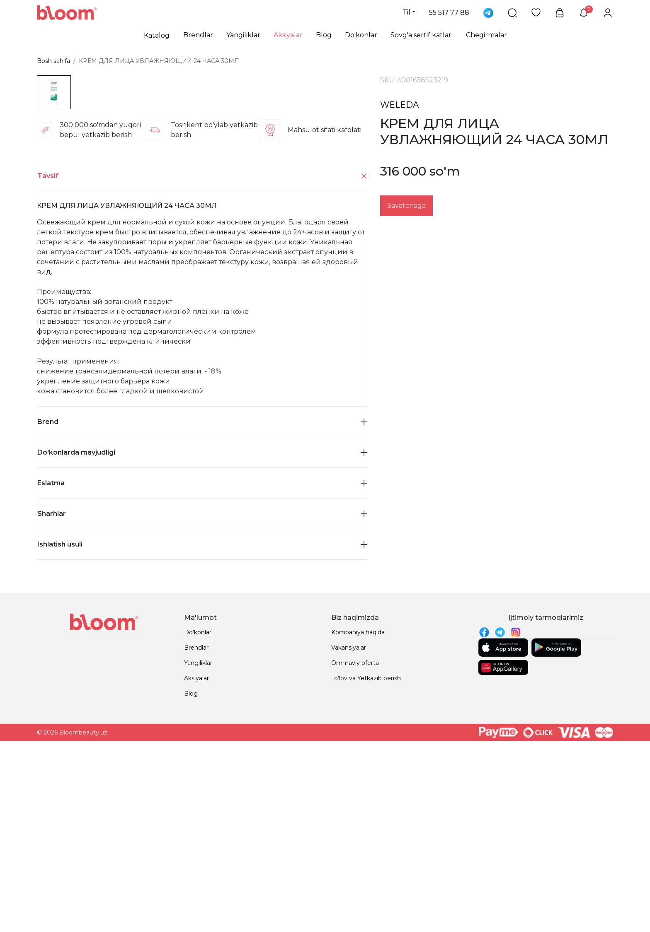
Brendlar (198, 35)
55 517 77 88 (449, 13)
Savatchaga (406, 206)
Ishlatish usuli (202, 720)
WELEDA (399, 105)
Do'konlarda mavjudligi (202, 628)
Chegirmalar (486, 35)
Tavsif (202, 352)
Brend (202, 598)
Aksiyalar (288, 35)
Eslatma (202, 659)
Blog (324, 35)
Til (406, 12)
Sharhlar (202, 690)
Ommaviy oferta (355, 839)
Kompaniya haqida (358, 808)
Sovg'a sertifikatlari (421, 35)
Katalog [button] (157, 35)
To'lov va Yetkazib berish (366, 854)
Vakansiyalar (348, 823)
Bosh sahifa (53, 61)
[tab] (202, 352)
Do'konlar (361, 35)
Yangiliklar (243, 35)
